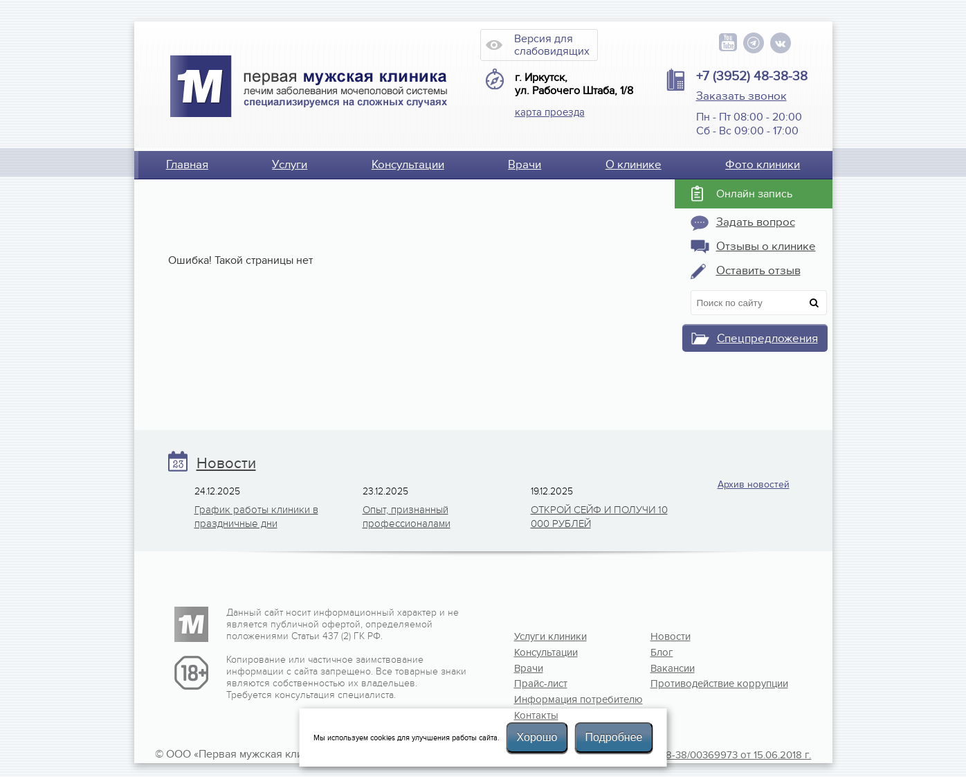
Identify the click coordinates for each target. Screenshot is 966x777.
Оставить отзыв (758, 271)
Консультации (408, 165)
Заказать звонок (741, 96)
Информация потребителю (559, 699)
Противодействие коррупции (695, 683)
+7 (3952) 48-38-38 (752, 76)
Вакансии (672, 668)
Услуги (289, 165)
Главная (187, 165)
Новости (226, 463)
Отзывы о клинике (766, 246)
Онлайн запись (754, 194)
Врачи (524, 165)
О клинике (633, 165)
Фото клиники (762, 165)
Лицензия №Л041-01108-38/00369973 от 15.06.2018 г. (685, 755)
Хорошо (537, 737)
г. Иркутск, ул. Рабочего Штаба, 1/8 (574, 84)
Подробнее (613, 737)
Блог (661, 652)
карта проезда (550, 112)
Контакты (536, 715)
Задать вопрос (755, 222)
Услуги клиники (550, 636)
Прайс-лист (540, 683)
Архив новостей (754, 484)
